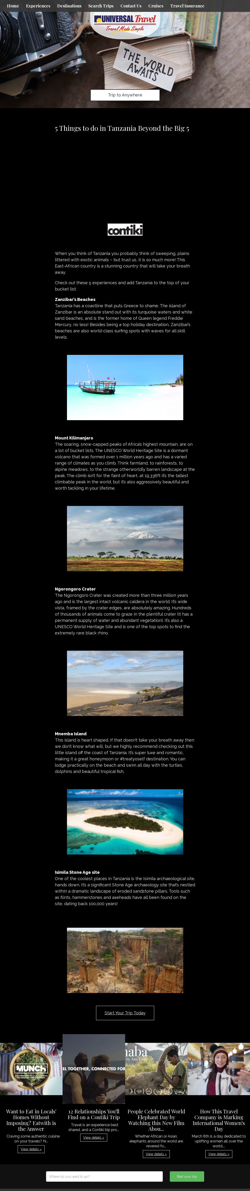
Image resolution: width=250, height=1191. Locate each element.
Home (13, 6)
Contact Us (130, 6)
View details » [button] (31, 1149)
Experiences (38, 6)
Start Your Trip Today (125, 1012)
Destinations (69, 6)
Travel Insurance (187, 6)
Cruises (155, 6)
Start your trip (187, 1176)
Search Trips (100, 6)
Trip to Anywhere (125, 94)
